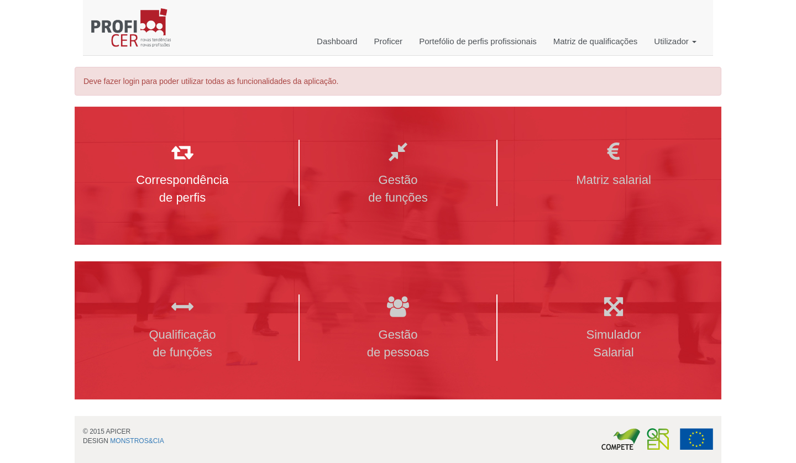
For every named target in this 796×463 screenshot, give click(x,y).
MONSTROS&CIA (137, 441)
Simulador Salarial (613, 328)
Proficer (388, 41)
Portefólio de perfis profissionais (478, 41)
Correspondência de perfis (182, 173)
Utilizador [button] (675, 41)
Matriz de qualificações (595, 41)
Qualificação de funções (182, 328)
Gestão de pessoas (398, 328)
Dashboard (337, 41)
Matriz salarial (613, 165)
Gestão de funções (398, 173)
